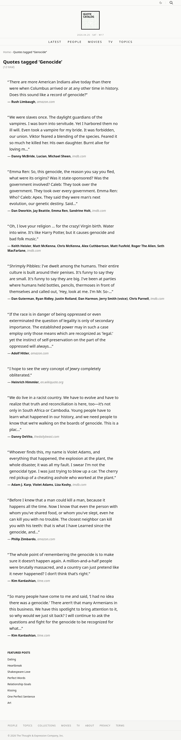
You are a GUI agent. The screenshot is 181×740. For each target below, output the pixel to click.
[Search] (171, 3)
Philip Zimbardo (23, 539)
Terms (120, 725)
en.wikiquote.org (51, 382)
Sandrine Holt (79, 210)
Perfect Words (16, 678)
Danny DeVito (22, 436)
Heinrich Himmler (25, 382)
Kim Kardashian (23, 581)
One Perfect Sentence (21, 696)
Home (7, 52)
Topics (126, 42)
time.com (43, 581)
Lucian (41, 156)
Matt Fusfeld (120, 246)
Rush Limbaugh (23, 102)
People (75, 42)
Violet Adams (43, 484)
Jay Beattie (41, 210)
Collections (47, 725)
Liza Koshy (63, 484)
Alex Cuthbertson (95, 246)
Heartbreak (14, 665)
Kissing (11, 690)
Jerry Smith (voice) (113, 298)
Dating (11, 659)
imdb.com (79, 156)
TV (110, 42)
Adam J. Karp (21, 484)
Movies (95, 42)
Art (9, 703)
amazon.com (46, 102)
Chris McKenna (68, 246)
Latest (55, 42)
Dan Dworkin (21, 210)
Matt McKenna (44, 246)
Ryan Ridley (44, 298)
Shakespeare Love (18, 672)
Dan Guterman (22, 298)
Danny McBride (23, 156)
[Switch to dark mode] (160, 2)
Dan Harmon (88, 298)
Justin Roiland (66, 298)
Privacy (105, 725)
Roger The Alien (143, 246)
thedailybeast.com (46, 436)
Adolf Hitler (20, 353)
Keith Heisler (21, 246)
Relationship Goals (19, 684)
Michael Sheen (59, 156)
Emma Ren (59, 210)
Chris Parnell (139, 298)
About (89, 725)
